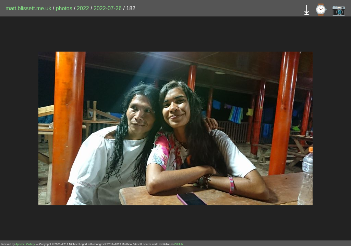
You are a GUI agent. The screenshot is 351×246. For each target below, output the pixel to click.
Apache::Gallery (25, 244)
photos (64, 8)
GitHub (178, 244)
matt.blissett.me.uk (28, 8)
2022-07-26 (108, 8)
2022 (83, 8)
